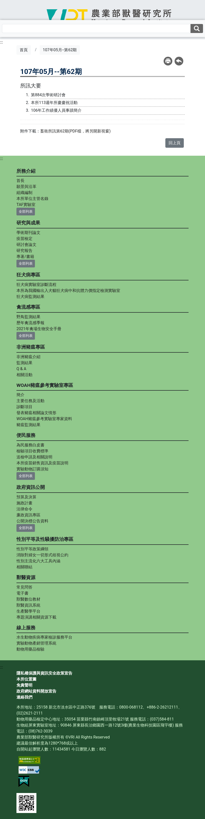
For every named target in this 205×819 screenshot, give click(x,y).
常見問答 (24, 587)
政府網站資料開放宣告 (36, 691)
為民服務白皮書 (30, 445)
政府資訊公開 (30, 487)
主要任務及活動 (30, 400)
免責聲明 (24, 685)
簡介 (20, 394)
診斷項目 (24, 406)
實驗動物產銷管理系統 (36, 643)
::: (1, 42)
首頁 (24, 49)
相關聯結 (24, 567)
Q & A (21, 368)
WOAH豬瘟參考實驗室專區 (44, 385)
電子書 (22, 593)
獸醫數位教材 (28, 599)
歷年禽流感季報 (30, 322)
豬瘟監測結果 (28, 424)
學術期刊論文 (28, 232)
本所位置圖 (26, 679)
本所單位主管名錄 (32, 198)
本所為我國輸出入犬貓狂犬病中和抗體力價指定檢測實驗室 (68, 290)
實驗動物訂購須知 (32, 469)
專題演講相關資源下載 (36, 617)
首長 (20, 180)
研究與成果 (28, 223)
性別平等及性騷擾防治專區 (44, 539)
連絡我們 (24, 697)
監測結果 (24, 362)
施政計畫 (24, 503)
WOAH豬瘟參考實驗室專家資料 (44, 418)
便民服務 (25, 435)
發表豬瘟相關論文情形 (36, 412)
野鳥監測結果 (28, 316)
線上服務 (25, 628)
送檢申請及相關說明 (34, 457)
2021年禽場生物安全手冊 (38, 328)
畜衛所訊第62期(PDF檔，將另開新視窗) (75, 131)
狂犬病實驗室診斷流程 (36, 284)
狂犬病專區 (28, 275)
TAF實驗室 (25, 204)
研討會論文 (26, 244)
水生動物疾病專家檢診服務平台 (44, 637)
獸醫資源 (25, 577)
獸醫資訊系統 (28, 605)
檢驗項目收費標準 (32, 451)
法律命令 (24, 509)
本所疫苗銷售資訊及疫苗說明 (42, 463)
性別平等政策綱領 (32, 549)
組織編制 (24, 192)
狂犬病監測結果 (30, 296)
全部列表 (26, 211)
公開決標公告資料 (32, 521)
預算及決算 (26, 497)
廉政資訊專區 (28, 515)
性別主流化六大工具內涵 (38, 561)
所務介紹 (25, 171)
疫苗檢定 (24, 238)
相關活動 (24, 374)
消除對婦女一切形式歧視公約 (42, 555)
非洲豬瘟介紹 (28, 356)
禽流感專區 (28, 307)
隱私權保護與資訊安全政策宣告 (44, 673)
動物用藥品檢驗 (30, 649)
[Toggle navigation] (16, 19)
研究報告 (24, 250)
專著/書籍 (25, 256)
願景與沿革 (26, 186)
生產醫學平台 (28, 611)
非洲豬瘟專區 (30, 347)
